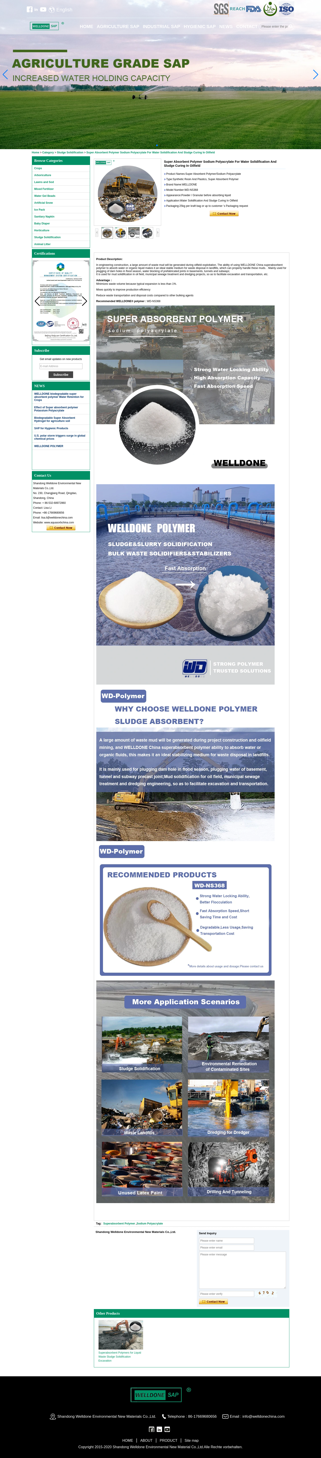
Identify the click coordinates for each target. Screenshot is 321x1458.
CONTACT (247, 26)
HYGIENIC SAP (200, 26)
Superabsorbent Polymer (119, 1223)
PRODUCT (168, 1440)
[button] (157, 145)
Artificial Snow (43, 202)
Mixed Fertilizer (44, 189)
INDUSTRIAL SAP (161, 26)
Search (291, 26)
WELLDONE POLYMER (48, 446)
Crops (38, 168)
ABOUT (146, 1440)
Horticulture (41, 230)
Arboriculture (42, 175)
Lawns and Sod (44, 182)
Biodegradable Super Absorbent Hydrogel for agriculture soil (54, 419)
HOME (86, 26)
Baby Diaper (42, 223)
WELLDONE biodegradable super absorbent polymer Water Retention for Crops (59, 397)
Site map (192, 1440)
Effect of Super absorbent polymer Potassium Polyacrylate (56, 409)
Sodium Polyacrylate (150, 1223)
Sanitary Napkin (44, 216)
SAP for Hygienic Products (51, 428)
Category (48, 152)
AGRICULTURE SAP (118, 26)
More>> (81, 386)
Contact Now (61, 528)
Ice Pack (39, 209)
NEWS (226, 26)
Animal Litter (42, 244)
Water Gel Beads (45, 195)
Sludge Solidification (70, 152)
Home (35, 152)
